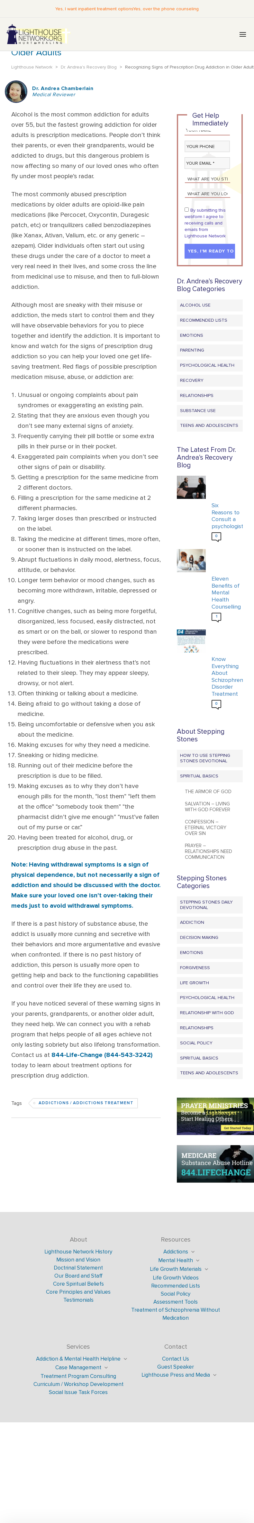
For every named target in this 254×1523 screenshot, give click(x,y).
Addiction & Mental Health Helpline (78, 1358)
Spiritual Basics (199, 776)
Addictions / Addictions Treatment (86, 1103)
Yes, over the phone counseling (166, 9)
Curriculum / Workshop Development (78, 1384)
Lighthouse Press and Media (175, 1375)
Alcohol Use (195, 305)
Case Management (78, 1367)
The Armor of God (208, 791)
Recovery (192, 380)
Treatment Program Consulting (78, 1376)
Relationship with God (207, 1012)
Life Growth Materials (176, 1269)
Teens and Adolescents (209, 425)
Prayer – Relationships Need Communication (208, 851)
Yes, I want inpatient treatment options (94, 9)
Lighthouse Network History (78, 1251)
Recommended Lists (203, 320)
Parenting (192, 350)
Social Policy (196, 1043)
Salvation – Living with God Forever (207, 806)
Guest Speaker (175, 1366)
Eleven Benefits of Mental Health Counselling (226, 592)
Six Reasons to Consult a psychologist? (226, 516)
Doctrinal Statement (78, 1267)
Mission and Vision (78, 1259)
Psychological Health (207, 365)
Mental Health (175, 1260)
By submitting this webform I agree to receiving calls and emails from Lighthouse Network (205, 223)
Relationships (196, 395)
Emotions (191, 335)
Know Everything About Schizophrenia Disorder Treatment (226, 676)
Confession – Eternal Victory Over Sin (205, 827)
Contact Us (175, 1358)
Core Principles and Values (78, 1292)
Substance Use (198, 410)
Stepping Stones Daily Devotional (206, 904)
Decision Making (199, 937)
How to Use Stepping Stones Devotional (205, 758)
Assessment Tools (175, 1301)
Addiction (192, 922)
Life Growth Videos (176, 1277)
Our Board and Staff (78, 1275)
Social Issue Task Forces (78, 1392)
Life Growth (194, 983)
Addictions (175, 1251)
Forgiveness (195, 967)
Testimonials (78, 1300)
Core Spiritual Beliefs (78, 1283)
